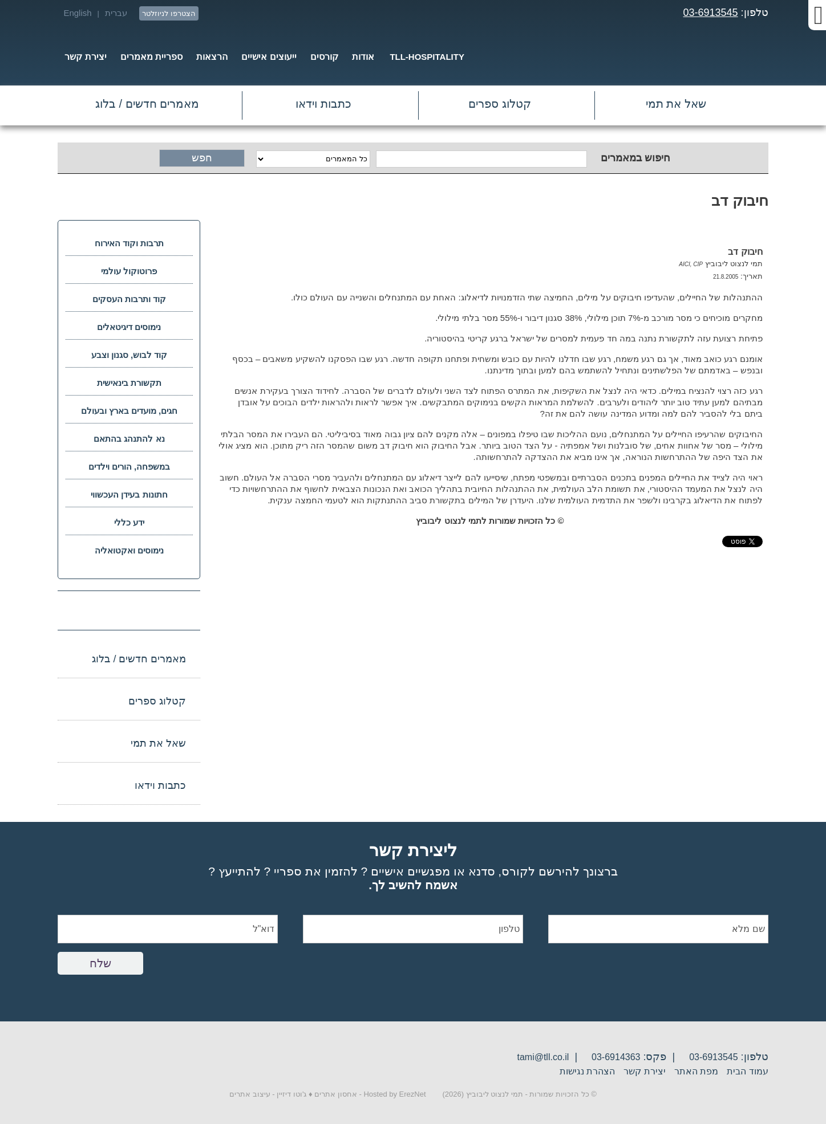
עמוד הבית (747, 1071)
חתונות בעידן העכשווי (129, 494)
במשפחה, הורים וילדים (129, 466)
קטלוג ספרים (499, 103)
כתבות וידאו (323, 103)
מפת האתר (696, 1071)
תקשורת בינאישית (129, 383)
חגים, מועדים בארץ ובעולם (129, 411)
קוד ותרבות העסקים (129, 299)
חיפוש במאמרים (635, 158)
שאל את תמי (676, 103)
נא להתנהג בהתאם (129, 438)
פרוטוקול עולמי (129, 271)
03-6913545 (710, 12)
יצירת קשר (644, 1071)
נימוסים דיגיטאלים (129, 327)
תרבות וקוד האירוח (129, 243)
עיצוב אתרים (249, 1094)
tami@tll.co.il (543, 1057)
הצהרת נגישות (587, 1071)
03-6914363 (616, 1057)
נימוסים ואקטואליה (129, 550)
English (77, 13)
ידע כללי (129, 522)
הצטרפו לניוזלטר (169, 13)
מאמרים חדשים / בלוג (147, 103)
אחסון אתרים (335, 1094)
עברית (116, 13)
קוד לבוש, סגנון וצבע (129, 355)
